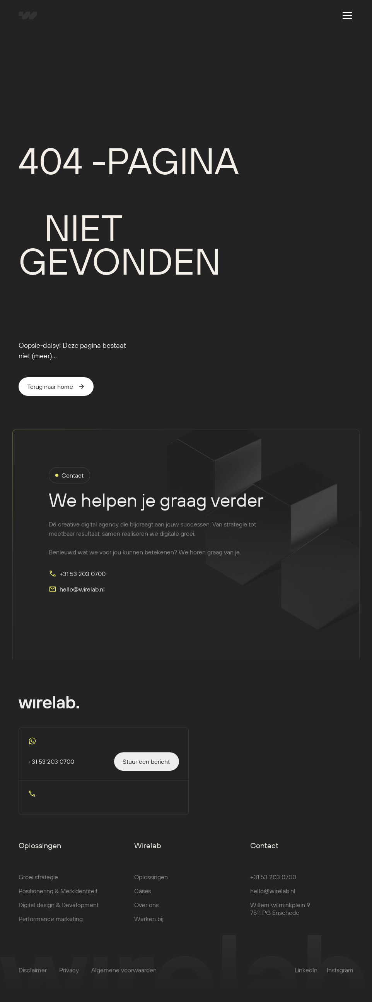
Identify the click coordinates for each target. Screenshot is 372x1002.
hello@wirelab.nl (272, 896)
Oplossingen (151, 882)
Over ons (146, 910)
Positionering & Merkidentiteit (58, 896)
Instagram (340, 975)
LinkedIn (306, 975)
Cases (142, 896)
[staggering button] (146, 766)
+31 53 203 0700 (273, 882)
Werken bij (149, 924)
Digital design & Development (59, 910)
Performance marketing (51, 924)
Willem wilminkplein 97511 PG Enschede (280, 913)
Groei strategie (38, 882)
